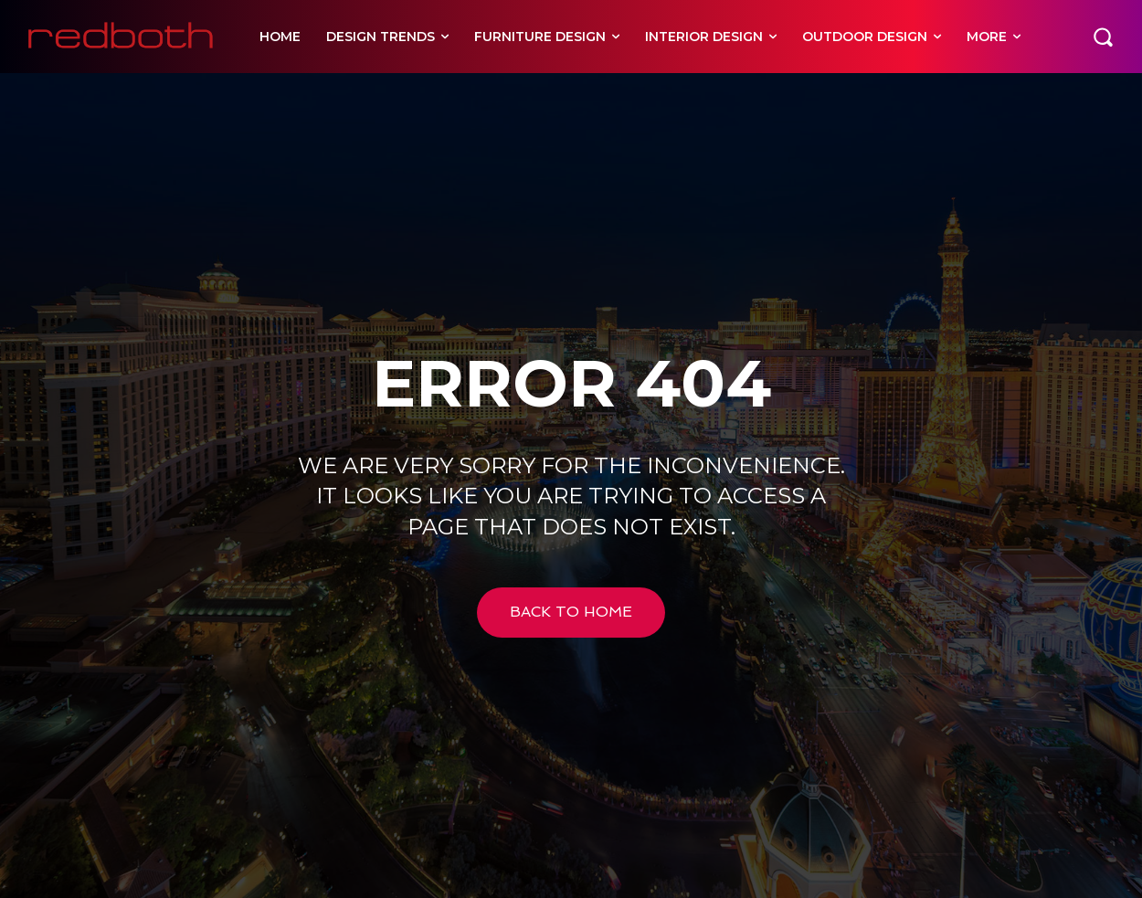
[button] (1102, 36)
